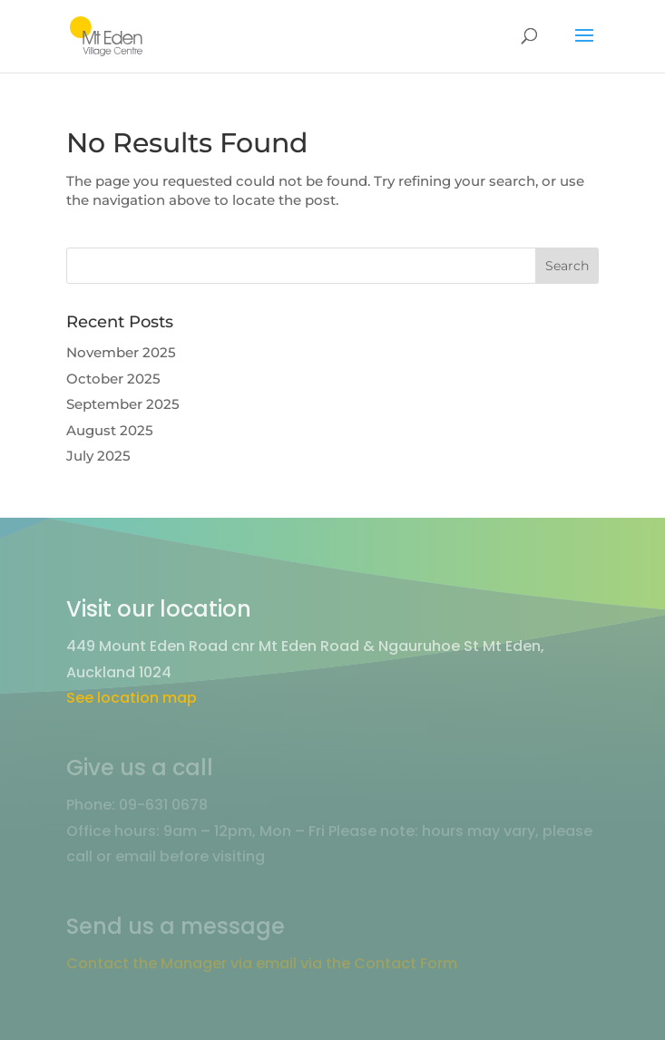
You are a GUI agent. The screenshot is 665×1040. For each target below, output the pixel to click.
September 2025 (123, 404)
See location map (131, 697)
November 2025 (121, 352)
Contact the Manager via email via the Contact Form (261, 963)
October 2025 (113, 378)
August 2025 (109, 430)
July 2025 (98, 455)
